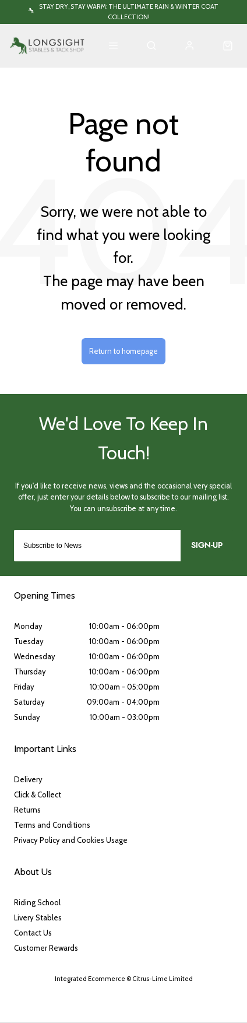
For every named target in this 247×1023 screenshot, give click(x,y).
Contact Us (33, 932)
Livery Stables (38, 917)
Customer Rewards (46, 947)
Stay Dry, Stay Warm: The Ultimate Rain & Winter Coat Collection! (128, 11)
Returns (27, 809)
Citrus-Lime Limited (162, 979)
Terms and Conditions (52, 824)
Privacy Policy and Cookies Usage (71, 840)
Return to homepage (123, 351)
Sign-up (207, 546)
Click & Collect (37, 794)
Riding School (37, 902)
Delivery (28, 779)
